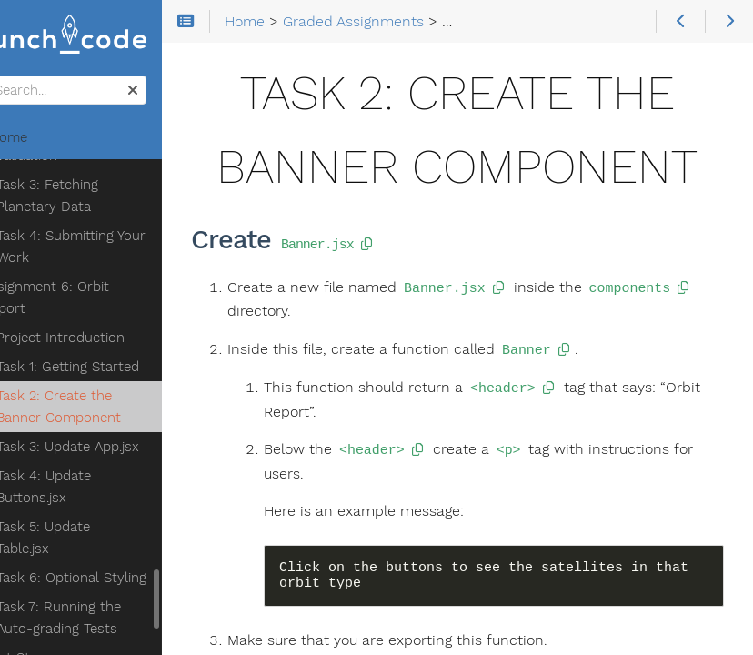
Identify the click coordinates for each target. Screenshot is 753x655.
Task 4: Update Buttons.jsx (91, 487)
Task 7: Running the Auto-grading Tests (106, 618)
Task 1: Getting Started (115, 366)
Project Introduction (108, 337)
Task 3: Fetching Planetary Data (95, 195)
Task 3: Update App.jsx (115, 446)
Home (45, 137)
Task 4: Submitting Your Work (118, 246)
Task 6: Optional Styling (119, 577)
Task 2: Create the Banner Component (106, 407)
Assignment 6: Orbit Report (92, 297)
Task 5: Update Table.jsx (90, 538)
